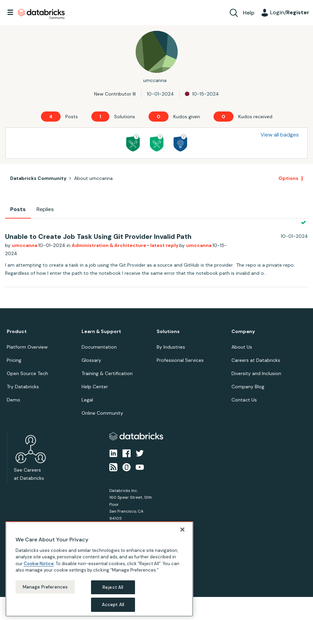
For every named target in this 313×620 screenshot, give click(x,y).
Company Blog (247, 387)
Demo (13, 400)
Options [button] (288, 178)
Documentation (99, 347)
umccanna (25, 245)
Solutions (168, 331)
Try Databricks (23, 387)
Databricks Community (41, 14)
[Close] (182, 529)
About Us (241, 347)
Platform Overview (27, 347)
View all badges (280, 134)
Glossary (91, 360)
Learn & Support (101, 331)
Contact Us (244, 400)
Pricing (14, 360)
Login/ (289, 12)
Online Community (102, 413)
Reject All (113, 587)
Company (243, 331)
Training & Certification (107, 373)
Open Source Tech (27, 373)
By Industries (171, 347)
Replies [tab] (45, 209)
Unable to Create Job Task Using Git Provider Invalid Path (98, 236)
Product (17, 331)
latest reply (164, 245)
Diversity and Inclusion (256, 373)
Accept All (113, 604)
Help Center (95, 387)
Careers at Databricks (255, 360)
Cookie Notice (39, 563)
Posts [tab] (18, 209)
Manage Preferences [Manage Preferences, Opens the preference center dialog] (45, 587)
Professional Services (180, 360)
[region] (99, 569)
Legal (87, 400)
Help (248, 12)
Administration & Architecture (109, 245)
